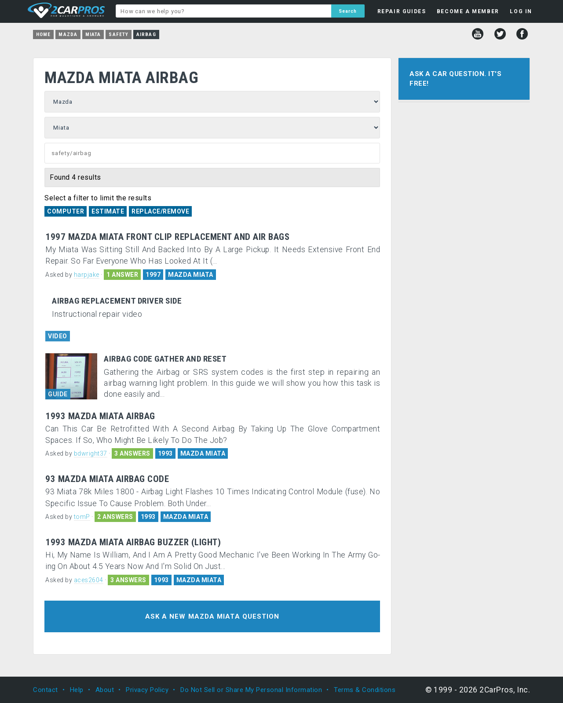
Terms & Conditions (364, 690)
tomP (82, 516)
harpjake (86, 274)
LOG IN (521, 11)
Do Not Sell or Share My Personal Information (251, 690)
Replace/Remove (160, 211)
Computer (65, 211)
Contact (45, 690)
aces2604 (88, 579)
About (104, 690)
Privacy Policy (147, 690)
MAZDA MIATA (190, 274)
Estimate (107, 211)
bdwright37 (90, 453)
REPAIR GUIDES (401, 11)
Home (43, 34)
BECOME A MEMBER (468, 11)
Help (77, 690)
